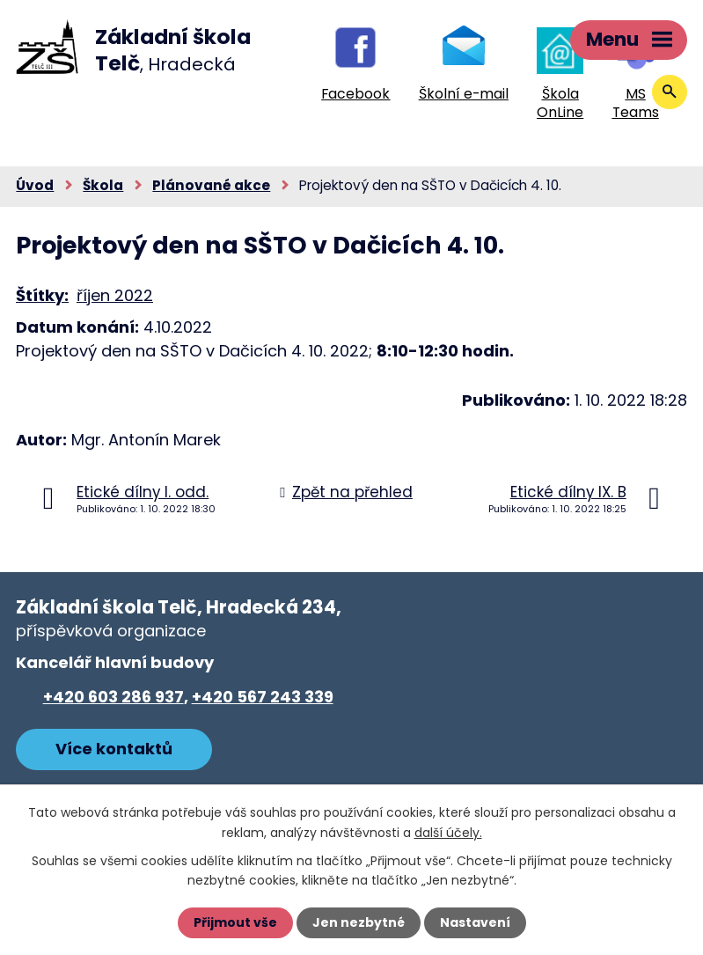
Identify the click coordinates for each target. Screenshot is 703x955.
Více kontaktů (113, 749)
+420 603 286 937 (113, 697)
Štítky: (42, 295)
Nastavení (475, 922)
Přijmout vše (235, 922)
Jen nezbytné (358, 922)
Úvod (35, 185)
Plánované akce (211, 185)
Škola (103, 185)
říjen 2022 (115, 295)
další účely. (448, 832)
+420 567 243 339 (262, 697)
